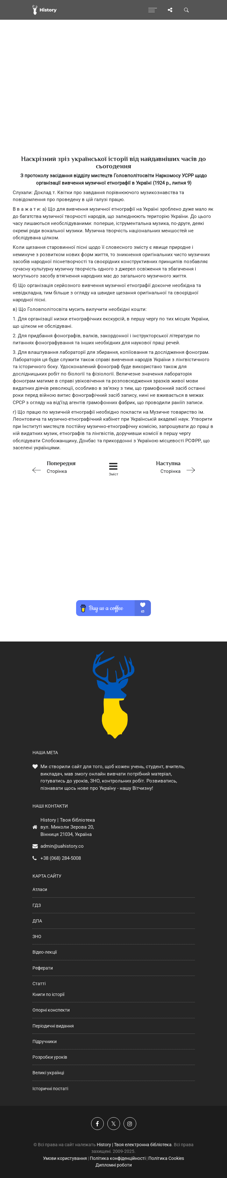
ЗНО (36, 936)
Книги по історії (48, 994)
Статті (39, 983)
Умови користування (65, 1158)
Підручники (44, 1041)
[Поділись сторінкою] (170, 10)
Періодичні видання (53, 1025)
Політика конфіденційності (117, 1158)
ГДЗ (36, 905)
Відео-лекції (44, 952)
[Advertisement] (113, 98)
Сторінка (61, 466)
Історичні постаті (50, 1088)
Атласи (39, 889)
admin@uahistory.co (62, 846)
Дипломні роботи (114, 1164)
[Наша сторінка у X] (113, 1123)
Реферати (42, 968)
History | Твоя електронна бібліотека (134, 1144)
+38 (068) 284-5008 (60, 858)
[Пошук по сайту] (186, 10)
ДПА (37, 920)
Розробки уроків (49, 1057)
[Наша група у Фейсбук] (97, 1123)
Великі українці (48, 1072)
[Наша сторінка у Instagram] (130, 1123)
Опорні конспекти (51, 1010)
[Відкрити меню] (153, 10)
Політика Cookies (166, 1158)
